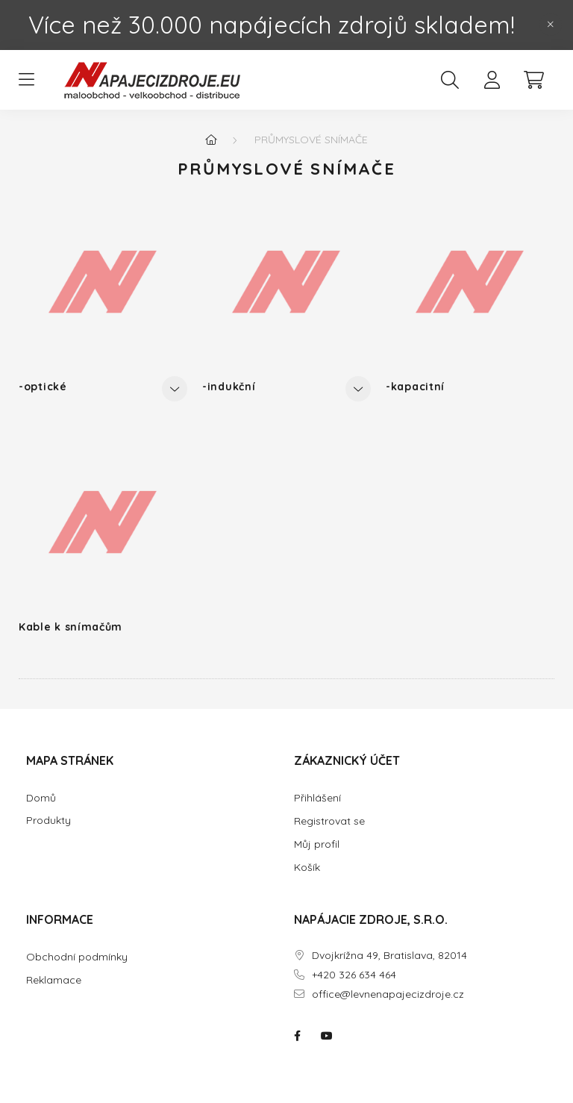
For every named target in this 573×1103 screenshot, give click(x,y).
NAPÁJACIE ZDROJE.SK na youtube (327, 1036)
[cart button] (533, 80)
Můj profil (316, 844)
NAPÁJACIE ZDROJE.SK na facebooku (297, 1036)
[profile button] (492, 80)
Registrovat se (329, 821)
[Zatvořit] (550, 24)
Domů (41, 798)
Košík (307, 867)
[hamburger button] (26, 80)
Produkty (48, 820)
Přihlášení (317, 797)
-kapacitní (415, 387)
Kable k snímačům (70, 627)
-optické (43, 387)
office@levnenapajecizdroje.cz (388, 994)
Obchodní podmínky (77, 956)
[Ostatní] (174, 388)
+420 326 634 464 (354, 975)
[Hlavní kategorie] (211, 139)
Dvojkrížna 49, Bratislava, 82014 (389, 955)
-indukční (228, 387)
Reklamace (53, 980)
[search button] (450, 80)
